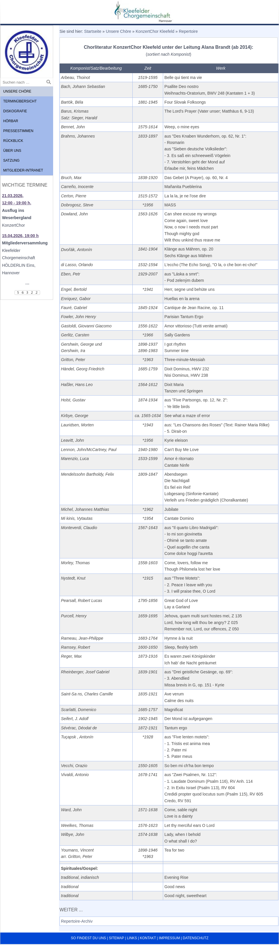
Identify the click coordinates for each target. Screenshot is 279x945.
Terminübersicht (20, 101)
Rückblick (13, 141)
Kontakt (148, 938)
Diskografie (15, 111)
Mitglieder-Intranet (23, 170)
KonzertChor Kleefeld (155, 31)
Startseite (92, 31)
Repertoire (188, 31)
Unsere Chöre (17, 91)
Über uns (12, 151)
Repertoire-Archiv (77, 921)
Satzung (11, 160)
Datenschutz (195, 938)
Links (132, 938)
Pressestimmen (18, 131)
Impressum (169, 938)
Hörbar (10, 121)
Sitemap (116, 938)
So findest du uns (88, 938)
